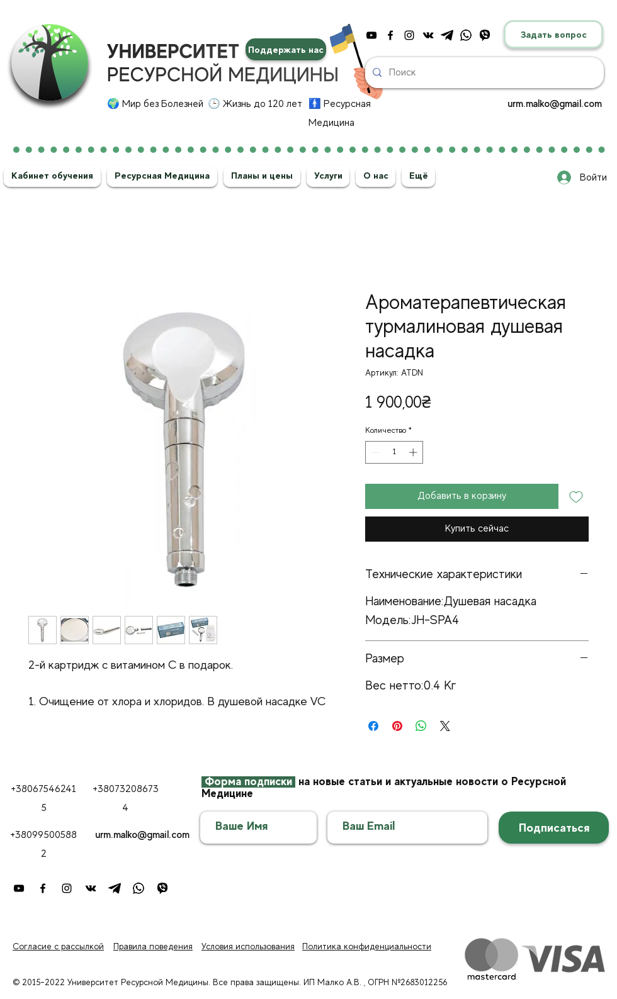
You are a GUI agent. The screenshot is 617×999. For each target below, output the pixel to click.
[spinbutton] (394, 452)
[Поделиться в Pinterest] (397, 726)
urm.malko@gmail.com (554, 103)
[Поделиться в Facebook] (373, 726)
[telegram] (447, 35)
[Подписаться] (554, 828)
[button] (52, 175)
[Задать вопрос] (553, 34)
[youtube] (371, 35)
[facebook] (390, 35)
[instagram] (409, 35)
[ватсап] (466, 35)
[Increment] (414, 452)
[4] (484, 35)
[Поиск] (483, 72)
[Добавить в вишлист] (576, 496)
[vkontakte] (428, 35)
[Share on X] (445, 726)
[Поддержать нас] (286, 49)
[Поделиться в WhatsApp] (421, 726)
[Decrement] (374, 452)
